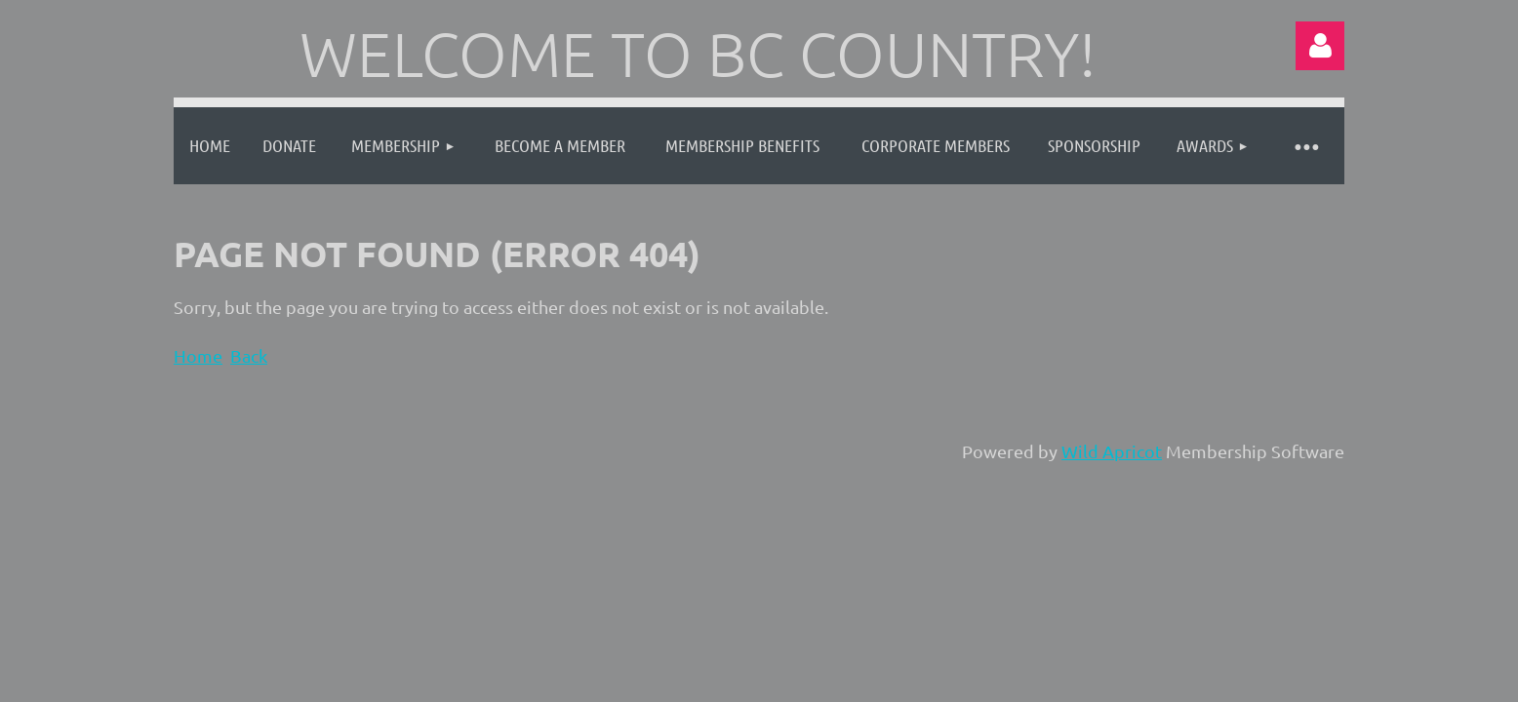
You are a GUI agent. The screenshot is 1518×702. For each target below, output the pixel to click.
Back (248, 355)
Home (198, 355)
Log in (1320, 45)
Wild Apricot (1111, 451)
